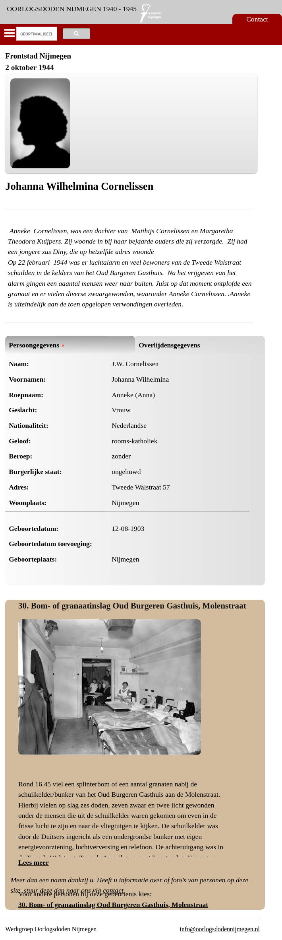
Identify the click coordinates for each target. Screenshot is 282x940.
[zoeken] (36, 33)
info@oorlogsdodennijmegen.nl (220, 929)
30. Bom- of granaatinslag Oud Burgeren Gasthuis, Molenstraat (132, 605)
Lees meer (33, 862)
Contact (257, 19)
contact (113, 890)
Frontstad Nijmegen (38, 56)
